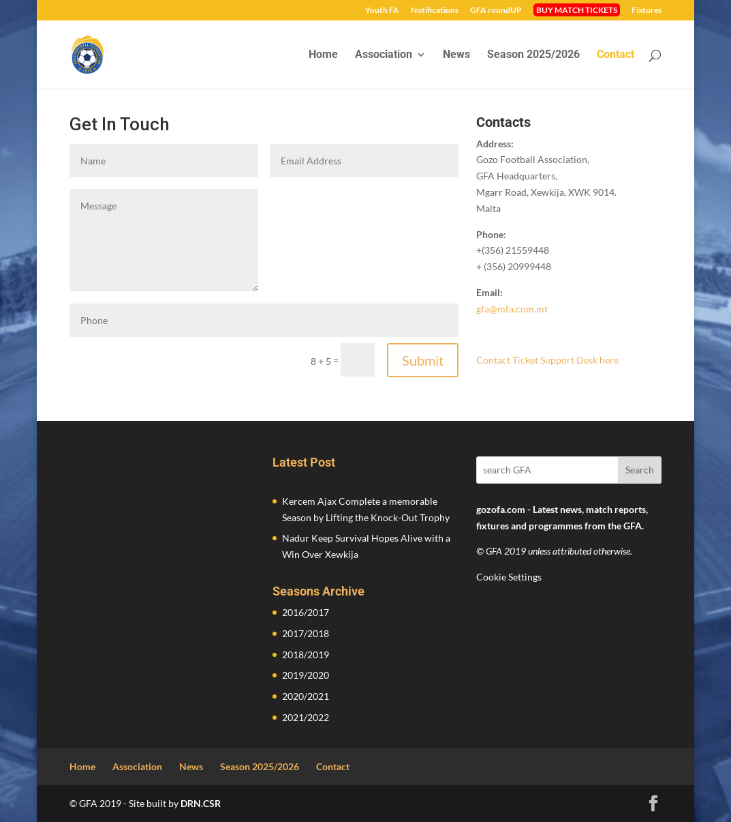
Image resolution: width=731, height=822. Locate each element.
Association (383, 55)
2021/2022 (305, 717)
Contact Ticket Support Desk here (547, 360)
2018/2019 (305, 654)
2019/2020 (305, 675)
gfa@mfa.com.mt (512, 308)
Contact (615, 55)
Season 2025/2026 (533, 55)
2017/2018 (305, 633)
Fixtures (647, 10)
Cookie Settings (509, 577)
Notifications (434, 10)
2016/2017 (305, 612)
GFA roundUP (496, 10)
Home (323, 55)
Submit (423, 360)
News (456, 55)
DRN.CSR (201, 803)
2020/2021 (305, 696)
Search (639, 469)
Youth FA (382, 10)
